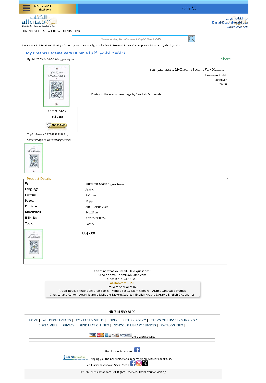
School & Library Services (135, 325)
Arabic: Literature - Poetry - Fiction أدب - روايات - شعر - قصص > (68, 45)
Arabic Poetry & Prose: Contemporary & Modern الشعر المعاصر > (142, 45)
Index (113, 320)
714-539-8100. (127, 279)
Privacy (68, 325)
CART (189, 8)
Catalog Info (172, 325)
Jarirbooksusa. (163, 358)
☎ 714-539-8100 (122, 311)
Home (24, 45)
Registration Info (94, 325)
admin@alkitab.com (132, 275)
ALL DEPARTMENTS (60, 31)
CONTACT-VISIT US (33, 31)
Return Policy (134, 320)
